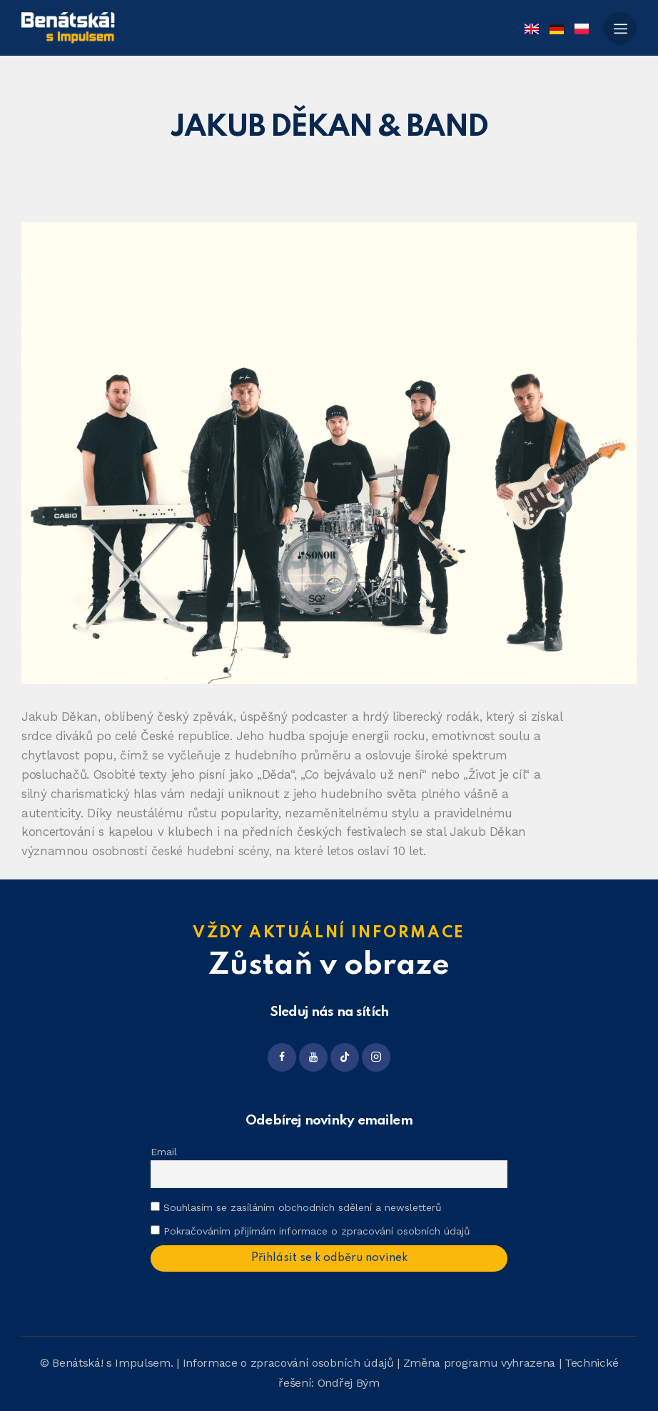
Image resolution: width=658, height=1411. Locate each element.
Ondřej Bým (349, 1383)
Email (164, 1151)
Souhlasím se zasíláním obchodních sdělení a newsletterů (296, 1207)
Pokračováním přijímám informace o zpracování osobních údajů (316, 1231)
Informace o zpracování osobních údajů (288, 1363)
